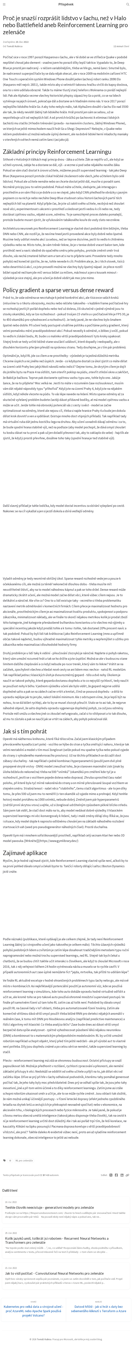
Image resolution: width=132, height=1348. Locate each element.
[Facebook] (116, 1175)
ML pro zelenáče (24, 1160)
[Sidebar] (4, 4)
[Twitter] (111, 1175)
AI (10, 1160)
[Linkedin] (122, 1175)
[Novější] (98, 1310)
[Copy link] (127, 1175)
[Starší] (33, 1310)
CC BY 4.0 (44, 1175)
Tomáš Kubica (15, 46)
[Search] (128, 4)
